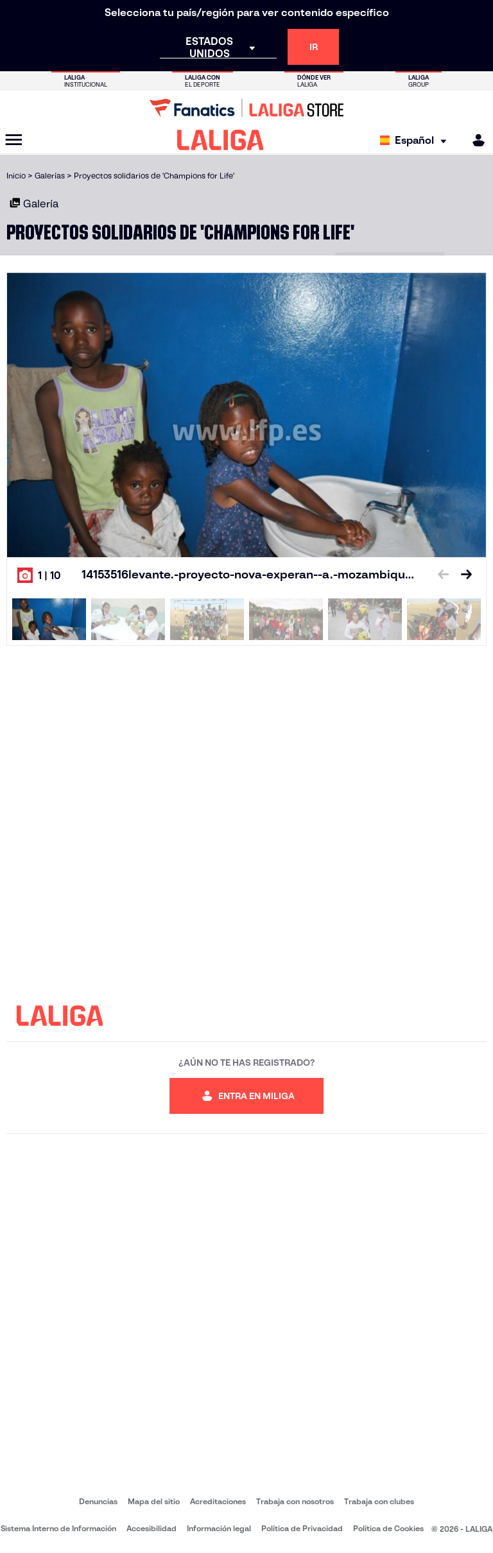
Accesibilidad (151, 1528)
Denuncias (98, 1501)
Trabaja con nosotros (295, 1501)
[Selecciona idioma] (416, 140)
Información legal (219, 1528)
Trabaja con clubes (379, 1501)
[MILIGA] (474, 140)
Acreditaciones (218, 1501)
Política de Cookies (388, 1528)
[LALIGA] (220, 140)
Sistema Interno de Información (58, 1528)
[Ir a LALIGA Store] (246, 108)
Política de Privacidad (302, 1528)
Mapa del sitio (154, 1501)
